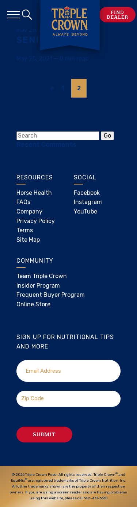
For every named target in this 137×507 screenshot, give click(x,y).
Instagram (88, 201)
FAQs (23, 201)
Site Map (28, 239)
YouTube (85, 211)
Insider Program (38, 285)
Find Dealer (117, 14)
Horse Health (34, 192)
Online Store (33, 304)
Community (34, 260)
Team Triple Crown (41, 276)
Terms (24, 230)
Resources (34, 177)
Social (85, 177)
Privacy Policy (35, 221)
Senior (34, 39)
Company (29, 211)
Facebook (87, 192)
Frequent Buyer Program (50, 294)
